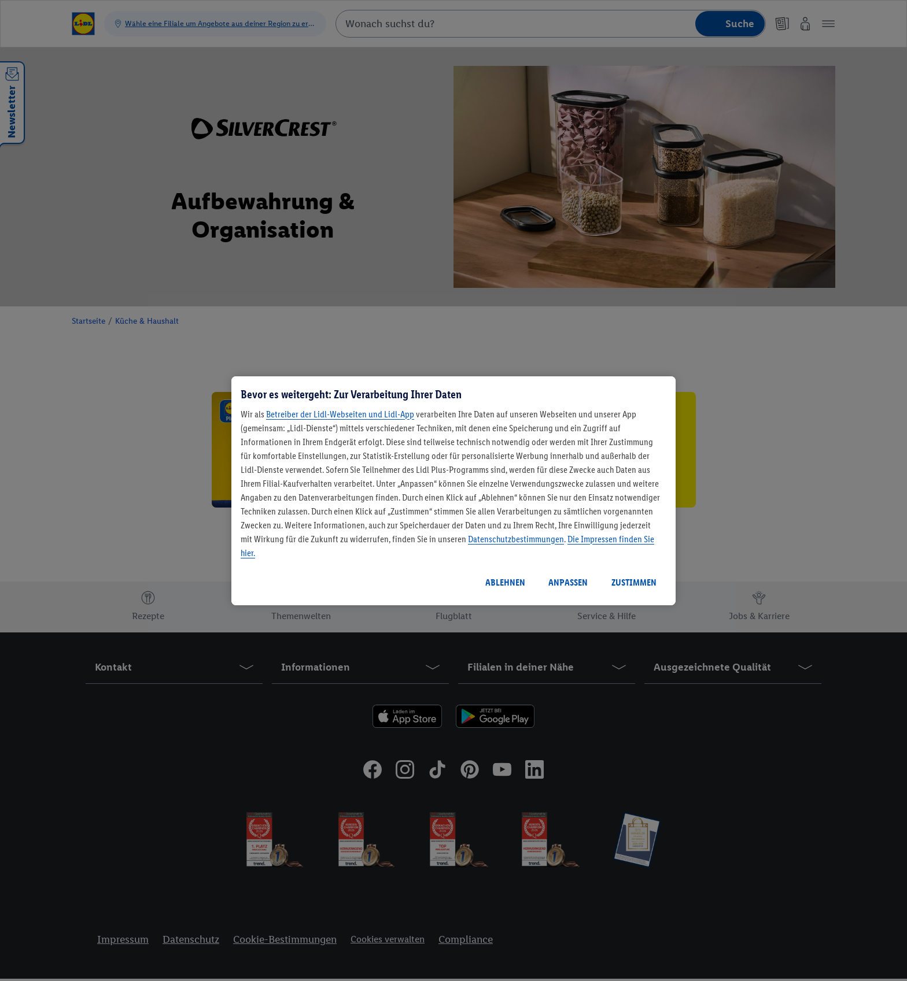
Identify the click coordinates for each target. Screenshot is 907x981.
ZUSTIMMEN (634, 582)
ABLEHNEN (505, 582)
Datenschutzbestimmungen (516, 539)
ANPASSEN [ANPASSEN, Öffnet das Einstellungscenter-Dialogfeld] (568, 582)
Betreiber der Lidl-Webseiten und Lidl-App (340, 414)
